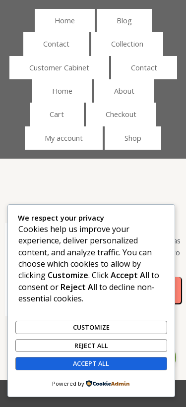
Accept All (91, 363)
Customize (91, 327)
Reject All (91, 345)
